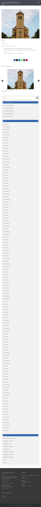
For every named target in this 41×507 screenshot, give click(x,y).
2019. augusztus (6, 331)
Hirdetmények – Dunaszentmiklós (9, 438)
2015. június (5, 427)
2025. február (5, 153)
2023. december (6, 191)
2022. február (5, 250)
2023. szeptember (6, 199)
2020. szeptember (6, 296)
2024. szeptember (6, 167)
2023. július (5, 204)
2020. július (5, 301)
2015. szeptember (6, 422)
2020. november (6, 290)
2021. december (6, 255)
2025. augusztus (6, 137)
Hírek (4, 459)
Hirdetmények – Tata (7, 443)
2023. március (6, 215)
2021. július (5, 269)
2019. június (5, 336)
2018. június (5, 368)
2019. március (6, 344)
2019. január (5, 349)
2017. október (6, 390)
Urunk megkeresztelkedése (7, 90)
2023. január (5, 220)
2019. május (5, 339)
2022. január (5, 253)
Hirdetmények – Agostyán (8, 446)
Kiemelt (4, 462)
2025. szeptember (6, 134)
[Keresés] (37, 98)
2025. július (5, 140)
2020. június (5, 304)
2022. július (5, 236)
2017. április (5, 406)
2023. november (6, 193)
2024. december (6, 159)
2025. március (6, 150)
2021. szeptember (6, 263)
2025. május (5, 145)
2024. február (5, 185)
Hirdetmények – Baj (7, 449)
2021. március (6, 279)
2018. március (6, 376)
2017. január (5, 414)
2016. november (6, 417)
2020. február (5, 314)
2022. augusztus (6, 234)
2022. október (6, 228)
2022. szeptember (6, 231)
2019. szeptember (6, 328)
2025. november (6, 129)
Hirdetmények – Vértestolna (8, 457)
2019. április (5, 341)
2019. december (6, 320)
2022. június (5, 239)
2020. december (6, 288)
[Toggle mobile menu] (38, 2)
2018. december (6, 352)
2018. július (5, 365)
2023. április (5, 212)
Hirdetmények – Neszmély (8, 454)
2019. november (6, 322)
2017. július (5, 398)
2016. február (5, 419)
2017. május (5, 403)
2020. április (5, 309)
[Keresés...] (19, 98)
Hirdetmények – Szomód (7, 440)
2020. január (5, 317)
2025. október (6, 132)
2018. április (5, 374)
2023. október (6, 196)
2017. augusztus (6, 395)
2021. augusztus (6, 266)
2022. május (5, 242)
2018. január (5, 382)
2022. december (6, 223)
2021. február (5, 282)
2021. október (6, 261)
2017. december (6, 384)
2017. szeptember (6, 392)
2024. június (5, 175)
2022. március (6, 247)
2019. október (6, 325)
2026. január (5, 124)
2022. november (6, 226)
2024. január (5, 188)
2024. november (6, 161)
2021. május (5, 274)
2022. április (5, 245)
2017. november (6, 387)
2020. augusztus (6, 298)
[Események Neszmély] (20, 23)
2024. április (5, 180)
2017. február (5, 411)
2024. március (6, 183)
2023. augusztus (6, 202)
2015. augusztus (6, 425)
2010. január (5, 430)
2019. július (5, 333)
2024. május (5, 177)
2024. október (6, 164)
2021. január (5, 285)
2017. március (6, 408)
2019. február (5, 347)
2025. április (5, 148)
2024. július (5, 172)
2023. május (5, 210)
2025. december (6, 126)
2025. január (5, 156)
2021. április (5, 277)
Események (4, 495)
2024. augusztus (6, 169)
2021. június (5, 271)
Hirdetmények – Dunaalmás (8, 451)
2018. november (6, 355)
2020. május (5, 306)
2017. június (5, 400)
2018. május (5, 371)
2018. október (6, 357)
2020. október (6, 293)
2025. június (5, 142)
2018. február (5, 379)
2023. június (5, 207)
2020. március (6, 312)
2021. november (6, 258)
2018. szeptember (6, 360)
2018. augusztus (6, 363)
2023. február (5, 218)
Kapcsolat (3, 497)
